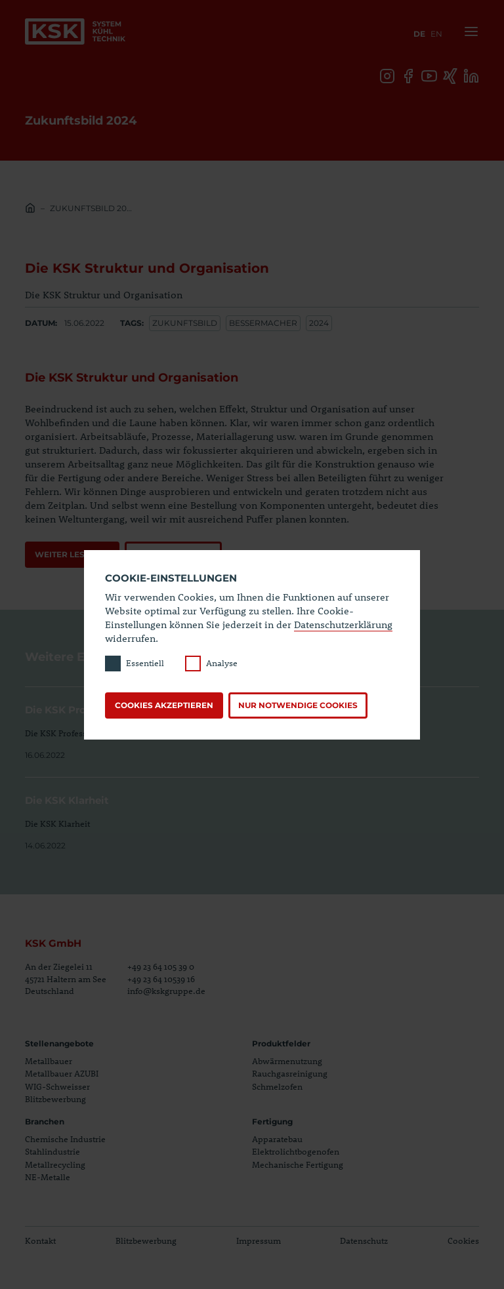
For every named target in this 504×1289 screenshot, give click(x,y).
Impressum (258, 1240)
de (419, 34)
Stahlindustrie (52, 1151)
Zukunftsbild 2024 (92, 208)
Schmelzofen (277, 1086)
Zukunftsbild (184, 323)
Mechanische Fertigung (297, 1164)
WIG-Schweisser (57, 1086)
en (436, 34)
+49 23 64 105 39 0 (160, 966)
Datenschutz (364, 1240)
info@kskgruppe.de (166, 991)
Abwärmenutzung (287, 1061)
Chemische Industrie (65, 1139)
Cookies (463, 1240)
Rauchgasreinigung (289, 1073)
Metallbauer (48, 1061)
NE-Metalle (47, 1177)
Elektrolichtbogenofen (295, 1151)
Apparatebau (277, 1139)
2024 (319, 323)
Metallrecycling (55, 1164)
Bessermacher (263, 323)
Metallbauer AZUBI (61, 1073)
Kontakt (40, 1240)
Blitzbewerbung (55, 1099)
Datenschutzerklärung (343, 624)
